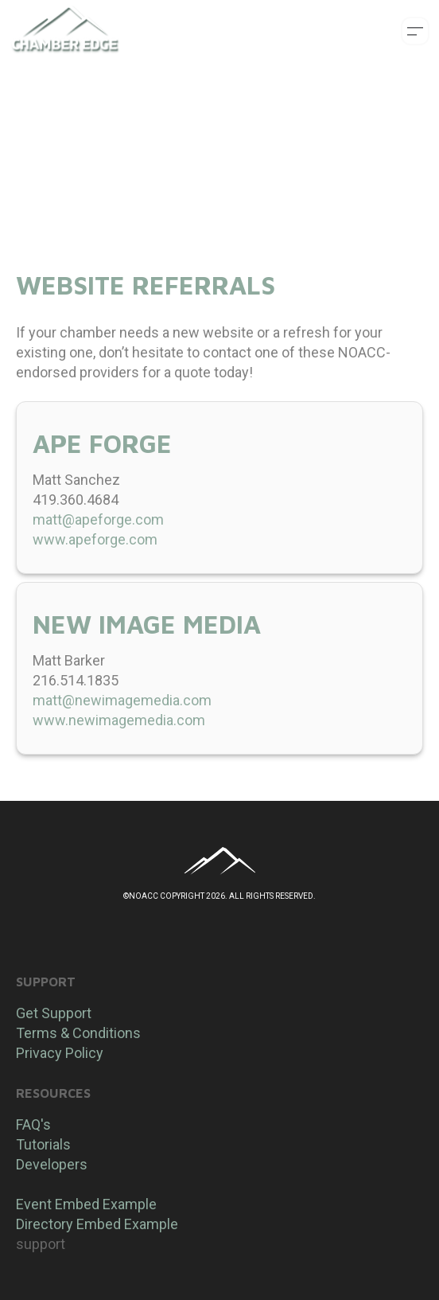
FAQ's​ (33, 1124)
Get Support (53, 1013)
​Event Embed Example (86, 1204)
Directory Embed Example (97, 1224)
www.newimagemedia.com (119, 720)
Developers (51, 1164)
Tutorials (43, 1144)
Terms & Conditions (78, 1033)
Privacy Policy (59, 1052)
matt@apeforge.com (98, 519)
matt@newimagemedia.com (122, 700)
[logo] (65, 31)
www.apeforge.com (95, 539)
